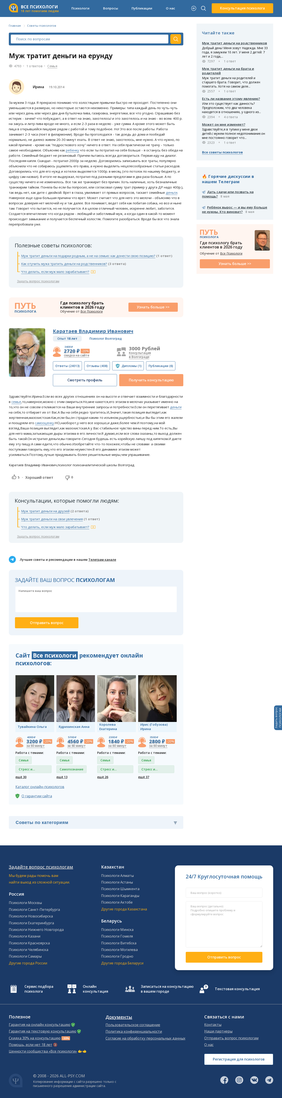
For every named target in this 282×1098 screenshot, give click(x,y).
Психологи (80, 8)
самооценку (44, 423)
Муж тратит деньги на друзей (45, 511)
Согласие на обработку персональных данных (145, 1038)
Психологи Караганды (120, 895)
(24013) (67, 366)
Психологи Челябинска (28, 949)
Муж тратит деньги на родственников (234, 43)
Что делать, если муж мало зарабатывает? (55, 271)
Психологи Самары (25, 956)
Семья (52, 66)
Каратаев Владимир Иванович (93, 331)
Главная (15, 26)
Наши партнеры (218, 1031)
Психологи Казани (24, 936)
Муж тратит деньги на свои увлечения (52, 519)
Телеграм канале (102, 559)
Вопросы (110, 8)
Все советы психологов (222, 152)
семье (16, 401)
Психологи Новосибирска (31, 916)
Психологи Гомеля (117, 936)
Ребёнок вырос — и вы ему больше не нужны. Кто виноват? (234, 209)
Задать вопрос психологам (38, 281)
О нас (170, 8)
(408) (97, 366)
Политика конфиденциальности (134, 1031)
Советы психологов (41, 26)
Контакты (212, 1024)
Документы (119, 1017)
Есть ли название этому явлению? (231, 98)
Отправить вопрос (224, 957)
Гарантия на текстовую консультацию (42, 1031)
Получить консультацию (151, 380)
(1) (131, 366)
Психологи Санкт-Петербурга (34, 909)
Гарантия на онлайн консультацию (39, 1024)
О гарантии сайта (37, 796)
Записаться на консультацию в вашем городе (167, 989)
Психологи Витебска (118, 943)
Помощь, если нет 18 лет (30, 1044)
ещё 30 (20, 777)
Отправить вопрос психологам (231, 1038)
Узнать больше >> (153, 307)
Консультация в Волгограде (140, 355)
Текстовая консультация (237, 988)
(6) (160, 366)
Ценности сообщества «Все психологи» (43, 1051)
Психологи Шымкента (120, 888)
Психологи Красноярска (29, 943)
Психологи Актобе (117, 902)
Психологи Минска (117, 929)
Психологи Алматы (117, 875)
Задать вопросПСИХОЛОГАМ (278, 717)
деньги (171, 192)
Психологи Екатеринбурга (31, 923)
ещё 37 (143, 777)
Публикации (142, 8)
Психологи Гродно (117, 956)
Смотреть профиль (84, 380)
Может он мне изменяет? (223, 124)
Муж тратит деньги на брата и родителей (228, 70)
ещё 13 (61, 777)
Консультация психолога (242, 8)
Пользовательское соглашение (133, 1024)
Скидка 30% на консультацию (35, 1038)
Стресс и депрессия (27, 770)
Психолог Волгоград (105, 338)
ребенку (72, 150)
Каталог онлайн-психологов (39, 786)
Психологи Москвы (25, 902)
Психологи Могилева (119, 949)
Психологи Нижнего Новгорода (36, 929)
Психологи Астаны (117, 882)
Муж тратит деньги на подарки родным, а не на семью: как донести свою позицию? (88, 256)
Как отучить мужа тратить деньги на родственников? (64, 263)
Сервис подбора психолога (38, 989)
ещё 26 (102, 777)
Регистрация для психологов (239, 1059)
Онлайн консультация (95, 989)
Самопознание (71, 769)
